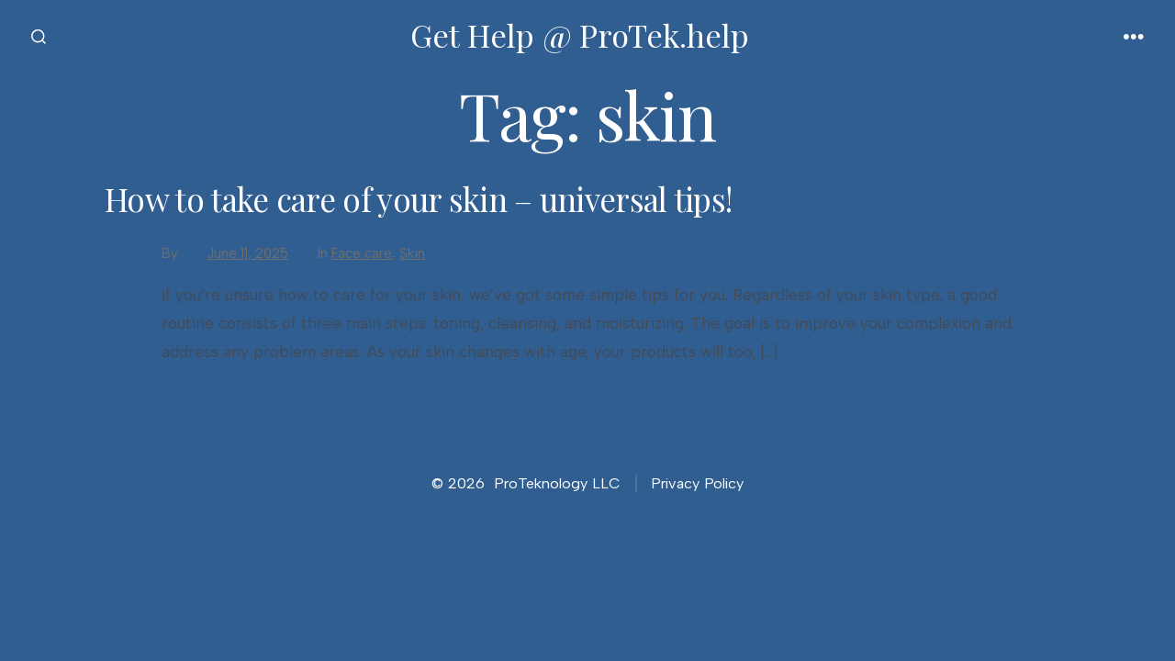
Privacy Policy (697, 483)
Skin (412, 253)
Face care (361, 253)
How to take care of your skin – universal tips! (418, 198)
